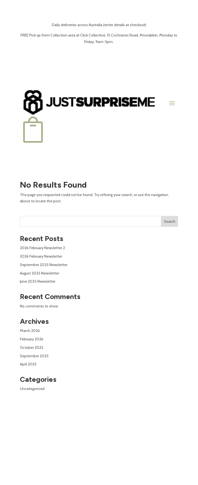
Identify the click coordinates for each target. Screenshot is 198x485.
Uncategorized (32, 388)
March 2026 (30, 330)
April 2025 (28, 364)
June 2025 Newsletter (37, 281)
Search (169, 221)
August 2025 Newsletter (39, 273)
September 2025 (34, 355)
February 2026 (31, 339)
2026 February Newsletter (41, 256)
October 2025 (31, 347)
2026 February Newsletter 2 (42, 247)
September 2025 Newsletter (43, 264)
